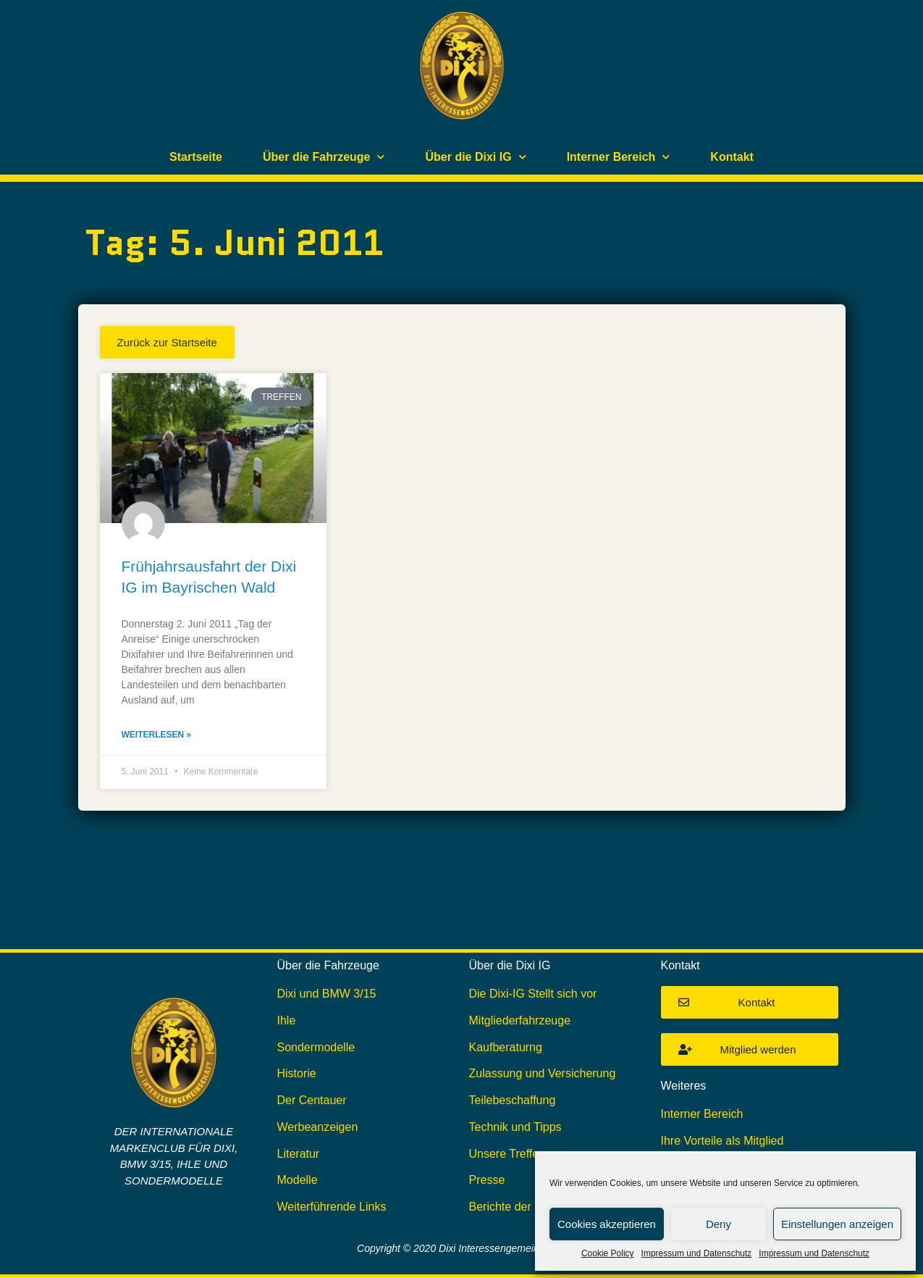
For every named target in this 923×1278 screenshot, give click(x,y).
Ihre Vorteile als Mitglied (722, 1141)
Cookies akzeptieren (606, 1224)
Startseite (195, 157)
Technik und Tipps (515, 1127)
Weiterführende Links (332, 1206)
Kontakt (732, 157)
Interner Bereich (618, 157)
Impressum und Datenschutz (696, 1253)
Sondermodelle (316, 1047)
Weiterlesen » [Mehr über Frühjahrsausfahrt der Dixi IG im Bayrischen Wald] (157, 735)
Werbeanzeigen (317, 1127)
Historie (296, 1073)
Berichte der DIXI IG (521, 1206)
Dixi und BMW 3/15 (326, 993)
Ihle (286, 1020)
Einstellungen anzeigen (837, 1224)
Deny (718, 1224)
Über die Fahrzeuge (323, 157)
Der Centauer (312, 1100)
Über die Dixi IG (475, 157)
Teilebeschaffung (512, 1100)
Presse (487, 1180)
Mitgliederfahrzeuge (520, 1020)
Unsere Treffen (507, 1154)
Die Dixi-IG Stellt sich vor (533, 993)
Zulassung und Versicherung (542, 1073)
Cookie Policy (607, 1253)
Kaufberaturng (505, 1047)
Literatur (298, 1154)
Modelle (297, 1180)
